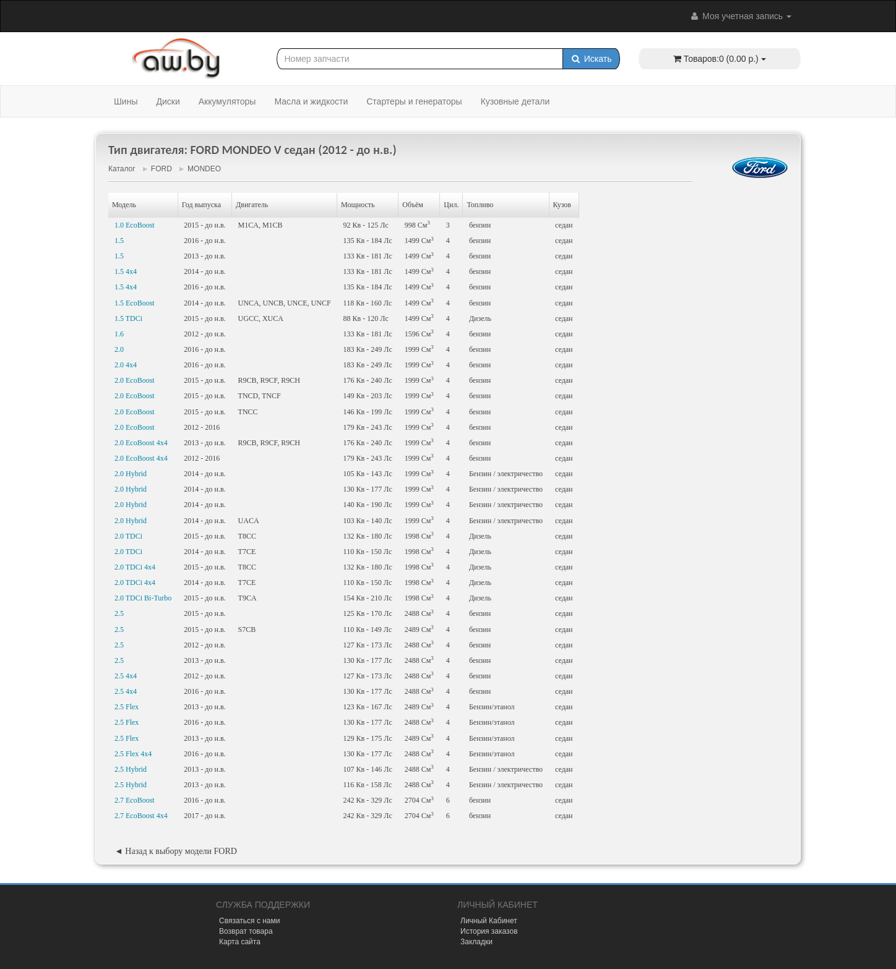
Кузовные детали (515, 101)
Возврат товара (246, 931)
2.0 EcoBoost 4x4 (141, 442)
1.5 (119, 240)
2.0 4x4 (125, 365)
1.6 (119, 334)
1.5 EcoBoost (134, 303)
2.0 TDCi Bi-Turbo (142, 598)
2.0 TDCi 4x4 (134, 567)
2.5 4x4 (125, 676)
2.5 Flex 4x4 (133, 753)
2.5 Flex (126, 706)
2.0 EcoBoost (134, 380)
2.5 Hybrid (130, 769)
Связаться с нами (249, 920)
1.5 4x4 (125, 271)
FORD (161, 168)
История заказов (489, 931)
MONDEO (204, 168)
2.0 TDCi (128, 536)
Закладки (476, 941)
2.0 (119, 349)
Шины (125, 101)
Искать (591, 59)
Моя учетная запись (740, 16)
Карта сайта (240, 941)
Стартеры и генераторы (414, 101)
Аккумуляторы (227, 101)
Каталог (122, 168)
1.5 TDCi (128, 318)
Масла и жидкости (311, 101)
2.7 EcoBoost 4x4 (141, 815)
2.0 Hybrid (130, 473)
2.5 (119, 613)
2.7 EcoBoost (134, 800)
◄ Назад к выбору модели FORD (175, 851)
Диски (167, 101)
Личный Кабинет (488, 920)
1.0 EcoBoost (134, 225)
